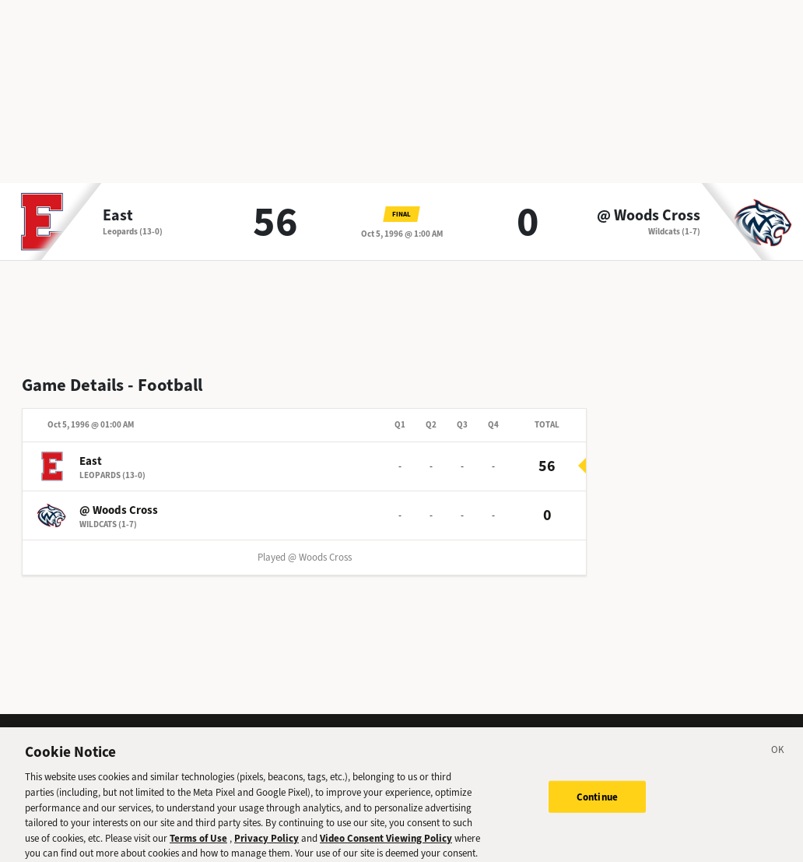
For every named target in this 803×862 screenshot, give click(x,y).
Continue (597, 801)
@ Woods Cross (648, 216)
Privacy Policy (266, 843)
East (118, 216)
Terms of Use (198, 843)
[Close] (778, 757)
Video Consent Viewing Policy (386, 843)
